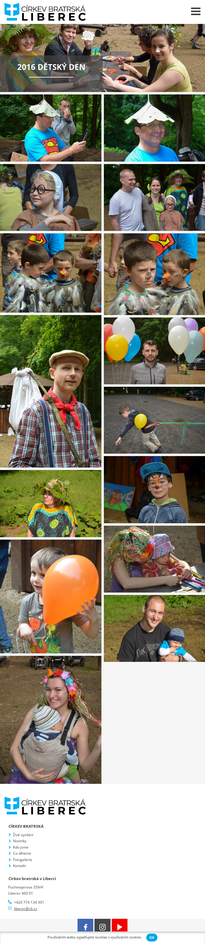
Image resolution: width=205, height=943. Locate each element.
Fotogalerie (22, 859)
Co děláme (22, 853)
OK (151, 937)
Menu (195, 11)
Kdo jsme (20, 847)
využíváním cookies (126, 937)
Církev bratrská (26, 826)
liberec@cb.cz (25, 908)
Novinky (19, 840)
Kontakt (19, 865)
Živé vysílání (23, 834)
